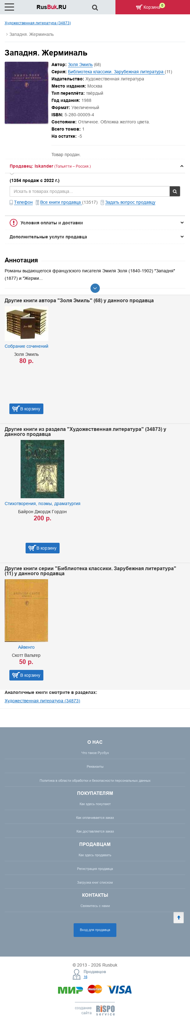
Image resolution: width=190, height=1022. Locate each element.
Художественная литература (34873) (38, 23)
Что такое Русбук (95, 753)
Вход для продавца (95, 930)
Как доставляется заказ (95, 831)
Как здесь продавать (95, 855)
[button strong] (95, 166)
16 (85, 977)
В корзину (30, 408)
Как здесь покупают (95, 804)
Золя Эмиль (80, 64)
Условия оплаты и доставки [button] (52, 222)
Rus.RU (51, 7)
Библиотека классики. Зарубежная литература (116, 71)
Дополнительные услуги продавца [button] (48, 236)
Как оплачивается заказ (95, 817)
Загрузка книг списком (95, 882)
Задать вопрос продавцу (130, 202)
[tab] (95, 166)
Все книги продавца (61, 202)
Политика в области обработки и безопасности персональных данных (95, 780)
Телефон (23, 202)
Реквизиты (95, 766)
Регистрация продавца (95, 869)
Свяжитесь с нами (95, 906)
